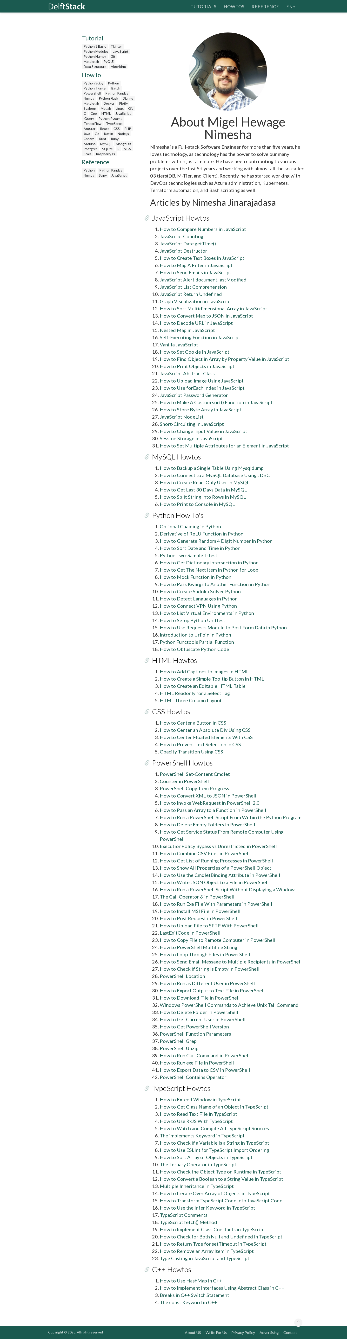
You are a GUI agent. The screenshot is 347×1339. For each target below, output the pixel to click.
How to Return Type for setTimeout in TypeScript (213, 1244)
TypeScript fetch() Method (188, 1222)
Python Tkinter (95, 88)
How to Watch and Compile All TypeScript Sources (214, 1128)
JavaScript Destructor (183, 251)
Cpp (94, 113)
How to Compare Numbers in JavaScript (203, 229)
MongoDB (123, 144)
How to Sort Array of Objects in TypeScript (206, 1157)
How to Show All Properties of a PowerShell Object (215, 868)
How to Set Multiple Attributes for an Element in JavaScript (224, 445)
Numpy (89, 98)
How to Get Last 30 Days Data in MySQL (203, 489)
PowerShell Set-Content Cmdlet (195, 774)
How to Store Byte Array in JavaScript (200, 409)
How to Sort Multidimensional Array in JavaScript (213, 308)
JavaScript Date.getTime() (188, 243)
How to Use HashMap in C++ (191, 1280)
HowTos (234, 6)
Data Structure (95, 66)
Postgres (91, 149)
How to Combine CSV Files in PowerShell (205, 853)
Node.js (123, 134)
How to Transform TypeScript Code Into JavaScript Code (221, 1200)
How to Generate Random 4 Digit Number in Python (216, 541)
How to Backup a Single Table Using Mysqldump (212, 468)
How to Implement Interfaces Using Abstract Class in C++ (222, 1288)
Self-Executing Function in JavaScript (200, 337)
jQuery (89, 118)
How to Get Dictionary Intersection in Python (209, 562)
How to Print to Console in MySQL (197, 504)
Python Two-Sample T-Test (188, 555)
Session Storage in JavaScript (191, 438)
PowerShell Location (182, 976)
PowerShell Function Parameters (195, 1034)
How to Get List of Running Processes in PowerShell (216, 860)
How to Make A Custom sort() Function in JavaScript (216, 402)
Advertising (269, 1332)
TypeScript (114, 123)
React (104, 129)
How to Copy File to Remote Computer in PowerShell (217, 940)
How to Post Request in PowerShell (198, 918)
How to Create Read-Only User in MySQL (204, 482)
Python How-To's (176, 515)
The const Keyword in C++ (188, 1302)
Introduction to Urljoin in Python (195, 635)
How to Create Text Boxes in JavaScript (202, 258)
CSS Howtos (169, 711)
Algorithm (118, 66)
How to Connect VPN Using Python (198, 606)
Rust (102, 139)
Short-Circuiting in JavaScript (192, 424)
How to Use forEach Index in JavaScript (202, 388)
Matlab (106, 108)
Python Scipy (93, 83)
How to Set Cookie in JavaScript (194, 352)
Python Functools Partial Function (197, 642)
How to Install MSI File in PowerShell (200, 911)
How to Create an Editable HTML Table (203, 686)
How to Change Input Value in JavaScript (203, 431)
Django (128, 98)
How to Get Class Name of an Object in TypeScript (214, 1106)
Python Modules (96, 51)
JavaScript (120, 51)
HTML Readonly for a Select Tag (195, 693)
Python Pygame (110, 118)
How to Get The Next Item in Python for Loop (209, 570)
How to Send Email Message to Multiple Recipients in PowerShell (231, 961)
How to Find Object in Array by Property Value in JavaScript (224, 359)
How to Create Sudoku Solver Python (200, 591)
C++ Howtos (169, 1269)
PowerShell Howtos (180, 762)
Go (97, 134)
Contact (290, 1332)
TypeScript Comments (183, 1215)
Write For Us (216, 1332)
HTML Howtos (172, 660)
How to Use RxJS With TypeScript (196, 1121)
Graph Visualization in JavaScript (195, 301)
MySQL (105, 144)
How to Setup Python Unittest (192, 620)
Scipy (103, 175)
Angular (89, 129)
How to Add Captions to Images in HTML (204, 671)
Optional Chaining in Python (190, 526)
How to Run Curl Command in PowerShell (205, 1055)
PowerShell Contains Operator (193, 1077)
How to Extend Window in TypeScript (200, 1099)
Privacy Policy (243, 1332)
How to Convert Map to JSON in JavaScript (206, 316)
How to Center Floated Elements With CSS (206, 737)
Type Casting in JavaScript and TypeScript (204, 1258)
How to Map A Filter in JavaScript (196, 265)
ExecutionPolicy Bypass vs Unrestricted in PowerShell (218, 846)
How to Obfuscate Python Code (194, 649)
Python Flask (108, 98)
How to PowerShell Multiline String (198, 947)
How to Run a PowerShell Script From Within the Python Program (230, 817)
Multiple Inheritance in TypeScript (197, 1186)
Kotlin (108, 134)
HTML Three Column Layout (191, 700)
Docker (109, 103)
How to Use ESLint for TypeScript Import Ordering (214, 1150)
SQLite (107, 149)
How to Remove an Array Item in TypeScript (207, 1251)
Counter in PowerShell (184, 781)
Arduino (90, 144)
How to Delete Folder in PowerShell (199, 1012)
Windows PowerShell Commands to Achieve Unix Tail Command (229, 1005)
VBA (127, 149)
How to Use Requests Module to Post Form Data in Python (223, 627)
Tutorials (203, 6)
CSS (116, 129)
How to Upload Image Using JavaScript (202, 380)
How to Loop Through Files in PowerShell (205, 954)
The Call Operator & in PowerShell (197, 896)
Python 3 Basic (95, 46)
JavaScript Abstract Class (187, 373)
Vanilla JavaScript (179, 344)
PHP (127, 129)
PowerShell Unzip (179, 1048)
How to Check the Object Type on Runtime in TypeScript (220, 1171)
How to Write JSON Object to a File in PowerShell (214, 882)
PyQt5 (109, 61)
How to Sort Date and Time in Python (200, 548)
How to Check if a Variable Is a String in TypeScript (214, 1143)
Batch (115, 88)
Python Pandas (116, 93)
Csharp (89, 139)
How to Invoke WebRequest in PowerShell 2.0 (210, 803)
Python (113, 83)
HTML (106, 113)
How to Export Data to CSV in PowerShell (205, 1070)
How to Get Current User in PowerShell (203, 1019)
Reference (265, 6)
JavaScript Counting (181, 236)
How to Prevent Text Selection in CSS (200, 744)
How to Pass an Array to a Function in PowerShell (213, 810)
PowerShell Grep (178, 1041)
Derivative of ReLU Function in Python (201, 533)
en (290, 6)
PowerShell (92, 93)
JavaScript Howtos (178, 217)
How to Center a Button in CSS (193, 723)
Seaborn (90, 108)
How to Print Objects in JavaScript (197, 366)
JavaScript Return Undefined (191, 294)
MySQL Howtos (174, 456)
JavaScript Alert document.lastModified (203, 279)
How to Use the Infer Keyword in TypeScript (207, 1208)
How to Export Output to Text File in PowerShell (212, 990)
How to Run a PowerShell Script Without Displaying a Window (227, 889)
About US (193, 1332)
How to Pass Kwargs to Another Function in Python (215, 584)
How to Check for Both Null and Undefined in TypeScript (221, 1236)
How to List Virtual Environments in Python (207, 613)
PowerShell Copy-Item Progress (194, 788)
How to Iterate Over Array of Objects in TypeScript (215, 1193)
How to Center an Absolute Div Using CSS (205, 730)
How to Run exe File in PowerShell (197, 1062)
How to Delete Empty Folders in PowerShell (207, 824)
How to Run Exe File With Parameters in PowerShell (216, 904)
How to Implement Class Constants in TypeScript (212, 1229)
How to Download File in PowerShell (200, 998)
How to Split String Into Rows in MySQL (203, 497)
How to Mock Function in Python (195, 577)
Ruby (115, 139)
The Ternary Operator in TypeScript (198, 1164)
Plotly (123, 103)
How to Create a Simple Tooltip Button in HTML (212, 679)
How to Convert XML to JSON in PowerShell (208, 795)
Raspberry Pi (105, 154)
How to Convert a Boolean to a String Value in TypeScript (221, 1179)
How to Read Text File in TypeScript (198, 1114)
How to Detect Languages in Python (199, 598)
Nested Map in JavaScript (187, 330)
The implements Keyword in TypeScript (202, 1135)
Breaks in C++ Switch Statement (194, 1295)
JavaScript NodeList (182, 417)
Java (87, 134)
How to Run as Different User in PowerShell (207, 983)
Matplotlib (91, 61)
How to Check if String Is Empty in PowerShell (210, 969)
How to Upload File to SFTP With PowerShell (209, 925)
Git (113, 56)
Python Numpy (95, 56)
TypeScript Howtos (179, 1088)
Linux (120, 108)
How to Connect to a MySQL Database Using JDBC (215, 475)
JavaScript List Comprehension (193, 287)
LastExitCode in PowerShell (190, 933)
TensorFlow (92, 123)
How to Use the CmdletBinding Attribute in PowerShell (220, 875)
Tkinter (116, 46)
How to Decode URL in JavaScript (196, 323)
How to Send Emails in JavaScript (195, 272)
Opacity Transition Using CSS (191, 751)
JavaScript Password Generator (194, 395)
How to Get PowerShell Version (194, 1026)
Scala (87, 154)
